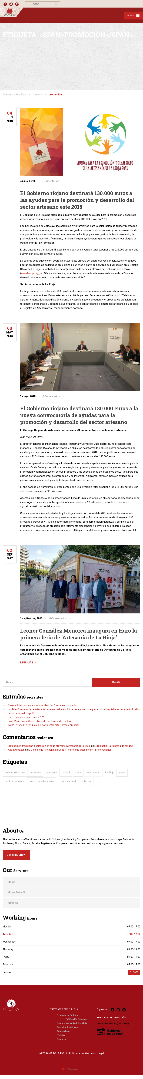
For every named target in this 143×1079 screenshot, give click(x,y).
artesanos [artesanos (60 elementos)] (36, 772)
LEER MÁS (26, 662)
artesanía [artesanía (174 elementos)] (51, 772)
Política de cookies (79, 1053)
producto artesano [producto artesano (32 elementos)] (14, 781)
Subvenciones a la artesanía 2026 (26, 717)
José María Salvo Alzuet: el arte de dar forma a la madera (40, 721)
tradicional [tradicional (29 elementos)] (86, 781)
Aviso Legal (97, 1053)
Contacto (61, 1039)
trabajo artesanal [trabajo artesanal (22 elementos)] (67, 781)
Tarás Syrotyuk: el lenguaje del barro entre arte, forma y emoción (43, 725)
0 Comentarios (50, 181)
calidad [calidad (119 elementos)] (66, 772)
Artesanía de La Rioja (67, 1015)
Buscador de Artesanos (68, 1027)
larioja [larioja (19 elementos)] (122, 772)
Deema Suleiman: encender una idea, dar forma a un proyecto (42, 705)
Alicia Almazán (16, 749)
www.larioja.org (29, 273)
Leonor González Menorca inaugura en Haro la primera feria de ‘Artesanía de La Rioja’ (78, 634)
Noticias (13, 902)
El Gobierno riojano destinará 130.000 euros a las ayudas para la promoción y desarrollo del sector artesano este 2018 (77, 200)
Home (11, 882)
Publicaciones (63, 1031)
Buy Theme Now (16, 855)
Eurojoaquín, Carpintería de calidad (113, 745)
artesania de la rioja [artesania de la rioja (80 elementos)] (15, 772)
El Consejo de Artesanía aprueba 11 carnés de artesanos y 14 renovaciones (69, 749)
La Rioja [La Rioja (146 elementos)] (109, 772)
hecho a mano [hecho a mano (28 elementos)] (93, 772)
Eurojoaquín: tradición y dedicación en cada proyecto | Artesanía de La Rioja (49, 745)
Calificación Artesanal (76, 1019)
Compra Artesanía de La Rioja (72, 1023)
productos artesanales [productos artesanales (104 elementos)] (41, 781)
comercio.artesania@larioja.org (113, 1023)
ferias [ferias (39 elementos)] (78, 772)
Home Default (16, 892)
